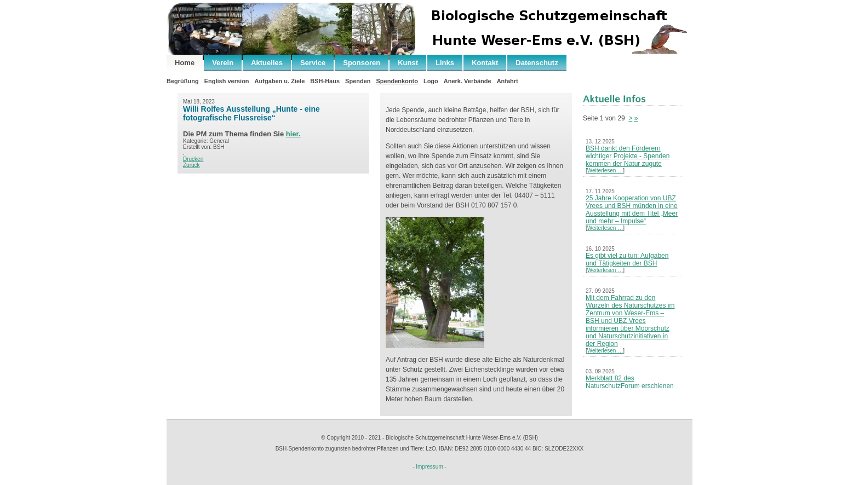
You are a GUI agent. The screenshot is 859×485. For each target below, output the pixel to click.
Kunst (408, 63)
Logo (430, 81)
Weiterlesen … (605, 171)
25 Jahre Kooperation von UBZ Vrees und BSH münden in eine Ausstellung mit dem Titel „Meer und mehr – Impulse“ (632, 209)
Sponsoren (361, 63)
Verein (222, 63)
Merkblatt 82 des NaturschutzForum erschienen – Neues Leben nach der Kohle (631, 385)
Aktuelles (267, 63)
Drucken (193, 159)
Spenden (357, 81)
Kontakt (485, 63)
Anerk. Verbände (467, 81)
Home (184, 63)
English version (226, 81)
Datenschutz (537, 63)
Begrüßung (183, 81)
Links (445, 63)
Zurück (191, 165)
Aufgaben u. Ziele (280, 81)
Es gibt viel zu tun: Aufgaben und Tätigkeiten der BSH (627, 259)
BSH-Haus (325, 81)
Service (312, 63)
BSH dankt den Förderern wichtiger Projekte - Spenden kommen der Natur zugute (627, 156)
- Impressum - (429, 467)
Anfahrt (507, 81)
